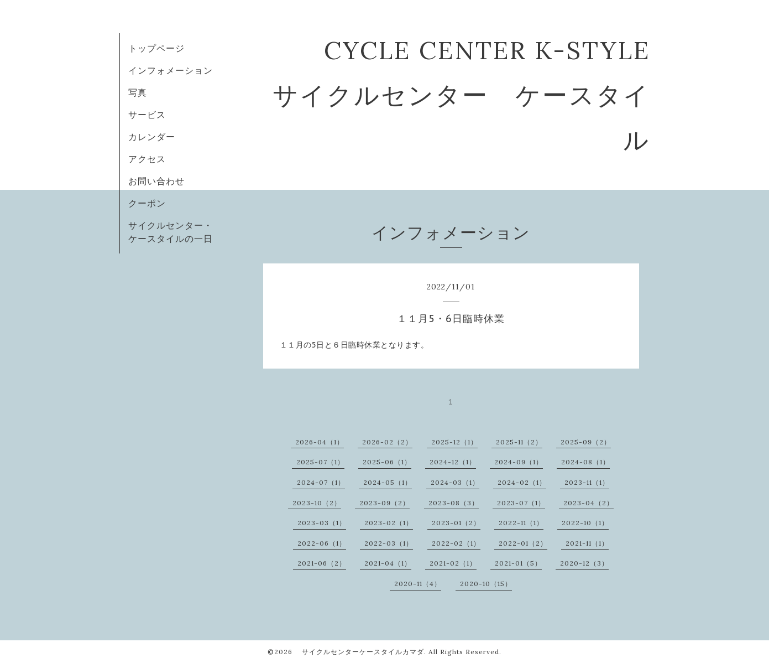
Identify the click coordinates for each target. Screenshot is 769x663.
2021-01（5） (518, 563)
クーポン (147, 203)
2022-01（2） (523, 543)
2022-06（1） (321, 543)
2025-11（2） (519, 442)
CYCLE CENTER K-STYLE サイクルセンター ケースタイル (475, 95)
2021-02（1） (453, 563)
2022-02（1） (456, 543)
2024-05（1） (387, 482)
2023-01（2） (456, 523)
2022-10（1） (585, 523)
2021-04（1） (387, 563)
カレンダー (151, 136)
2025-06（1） (387, 462)
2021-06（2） (321, 563)
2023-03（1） (321, 523)
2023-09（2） (384, 503)
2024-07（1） (321, 482)
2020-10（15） (486, 583)
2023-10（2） (316, 503)
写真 (137, 92)
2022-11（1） (521, 523)
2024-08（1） (585, 462)
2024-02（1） (522, 482)
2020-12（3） (584, 563)
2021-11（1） (587, 543)
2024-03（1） (455, 482)
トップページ (156, 48)
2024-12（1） (453, 462)
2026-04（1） (319, 442)
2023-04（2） (588, 503)
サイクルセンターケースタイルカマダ (359, 652)
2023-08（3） (453, 503)
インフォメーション (170, 70)
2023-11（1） (586, 482)
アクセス (147, 158)
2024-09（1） (518, 462)
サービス (147, 114)
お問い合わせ (156, 181)
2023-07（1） (521, 503)
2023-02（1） (388, 523)
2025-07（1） (320, 462)
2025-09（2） (586, 442)
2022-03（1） (388, 543)
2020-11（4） (417, 583)
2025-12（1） (454, 442)
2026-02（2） (387, 442)
